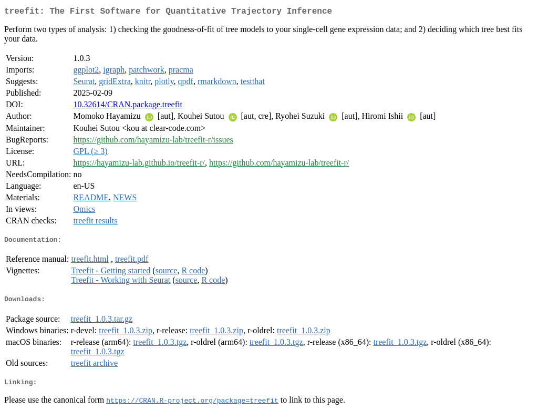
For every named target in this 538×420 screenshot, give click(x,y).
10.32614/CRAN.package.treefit (127, 106)
